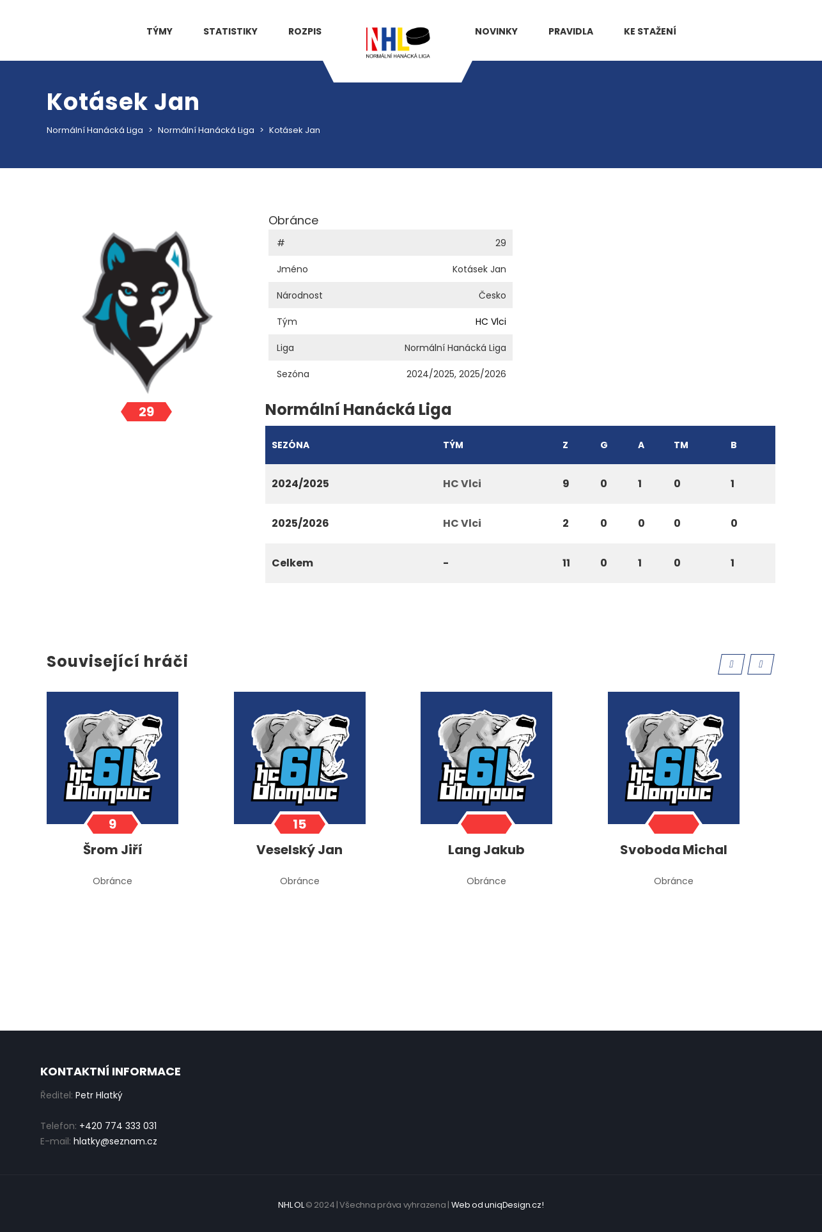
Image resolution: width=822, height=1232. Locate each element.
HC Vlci (491, 321)
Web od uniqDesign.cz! (497, 1205)
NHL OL (291, 1205)
